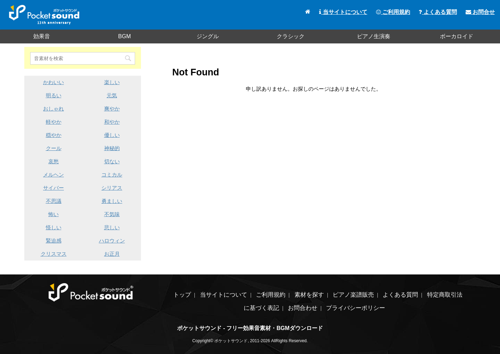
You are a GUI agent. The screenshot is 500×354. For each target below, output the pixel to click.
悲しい (112, 227)
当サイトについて (343, 12)
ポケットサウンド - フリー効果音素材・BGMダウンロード (250, 328)
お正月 (112, 254)
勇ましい (111, 201)
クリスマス (54, 254)
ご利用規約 (393, 12)
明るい (53, 95)
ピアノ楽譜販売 (353, 294)
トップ (182, 294)
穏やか (53, 135)
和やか (112, 122)
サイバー (53, 188)
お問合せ (480, 12)
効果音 (41, 36)
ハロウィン (112, 241)
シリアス (111, 188)
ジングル (208, 36)
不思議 (53, 201)
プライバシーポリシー (355, 308)
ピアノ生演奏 (373, 36)
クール (53, 148)
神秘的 (112, 148)
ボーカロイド (456, 36)
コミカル (111, 175)
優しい (112, 135)
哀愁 (53, 161)
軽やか (53, 122)
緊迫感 (53, 241)
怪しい (53, 227)
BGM (124, 36)
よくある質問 (438, 12)
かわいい (53, 82)
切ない (112, 161)
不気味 (112, 214)
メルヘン (53, 175)
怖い (53, 214)
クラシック (291, 36)
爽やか (112, 109)
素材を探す (309, 294)
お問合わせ (302, 308)
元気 (112, 95)
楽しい (112, 82)
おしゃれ (53, 109)
